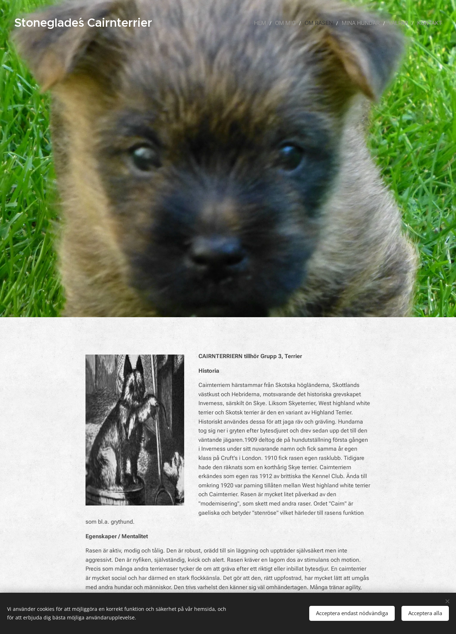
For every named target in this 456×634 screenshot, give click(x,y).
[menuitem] (267, 23)
